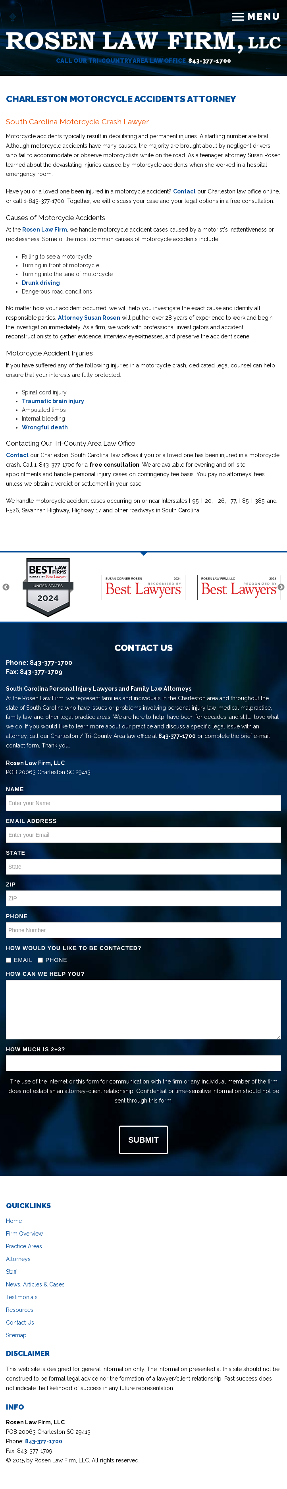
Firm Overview (24, 1233)
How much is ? (35, 1049)
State (15, 853)
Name (15, 789)
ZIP (11, 884)
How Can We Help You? (45, 974)
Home (14, 1221)
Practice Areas (24, 1246)
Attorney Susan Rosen (89, 318)
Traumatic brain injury (53, 401)
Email (19, 960)
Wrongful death (45, 427)
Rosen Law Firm (44, 229)
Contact (184, 191)
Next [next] (281, 587)
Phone (17, 916)
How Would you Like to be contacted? (73, 948)
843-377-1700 (209, 60)
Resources (19, 1310)
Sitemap (16, 1335)
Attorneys (18, 1259)
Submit (143, 1140)
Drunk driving (41, 283)
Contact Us (20, 1322)
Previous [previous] (6, 587)
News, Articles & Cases (35, 1284)
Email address (31, 821)
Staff (11, 1272)
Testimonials (22, 1297)
